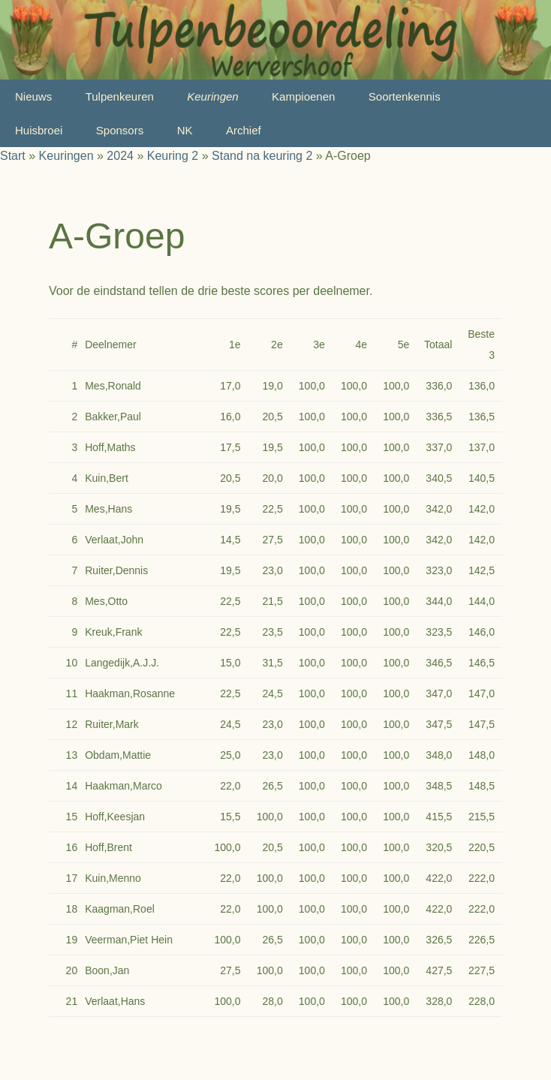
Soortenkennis (405, 96)
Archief (243, 130)
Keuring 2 (173, 155)
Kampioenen (303, 96)
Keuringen (212, 96)
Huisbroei (38, 130)
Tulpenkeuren (120, 96)
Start (13, 155)
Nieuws (33, 96)
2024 (120, 155)
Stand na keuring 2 (262, 155)
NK (185, 130)
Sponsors (119, 130)
